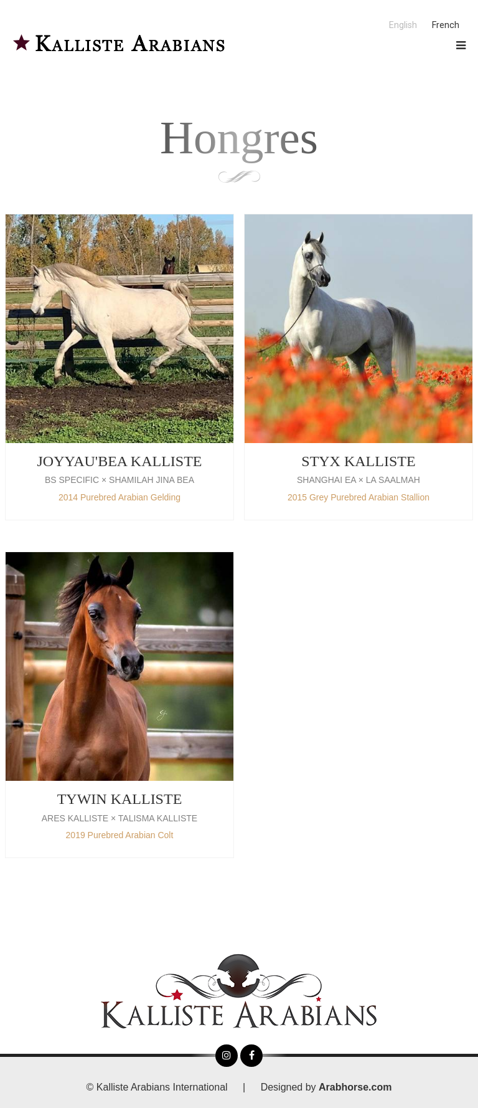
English (403, 25)
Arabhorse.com (355, 1087)
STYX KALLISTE (358, 461)
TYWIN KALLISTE (119, 799)
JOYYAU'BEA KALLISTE (119, 461)
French (445, 25)
